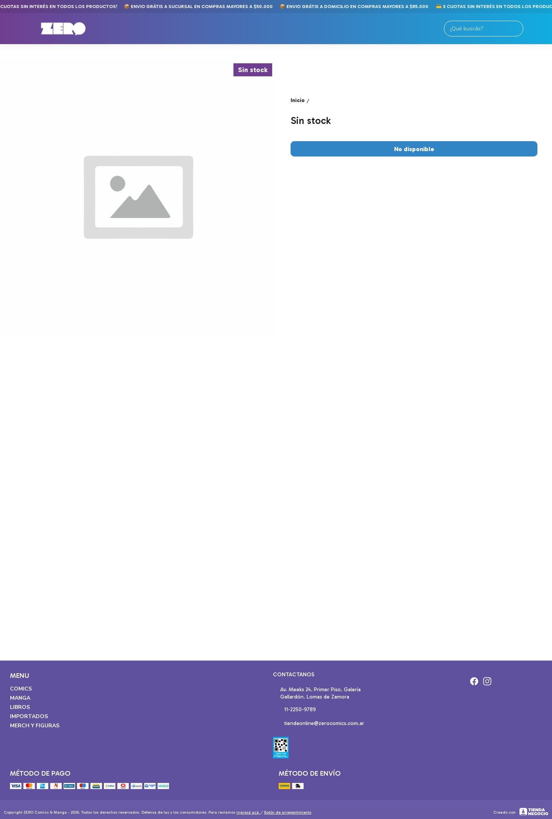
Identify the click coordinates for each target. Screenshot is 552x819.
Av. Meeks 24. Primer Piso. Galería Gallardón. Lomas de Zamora (317, 693)
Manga (20, 698)
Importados (29, 716)
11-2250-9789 (294, 710)
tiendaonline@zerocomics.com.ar (318, 723)
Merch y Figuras (34, 725)
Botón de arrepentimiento (287, 812)
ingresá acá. (249, 812)
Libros (20, 707)
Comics (21, 688)
